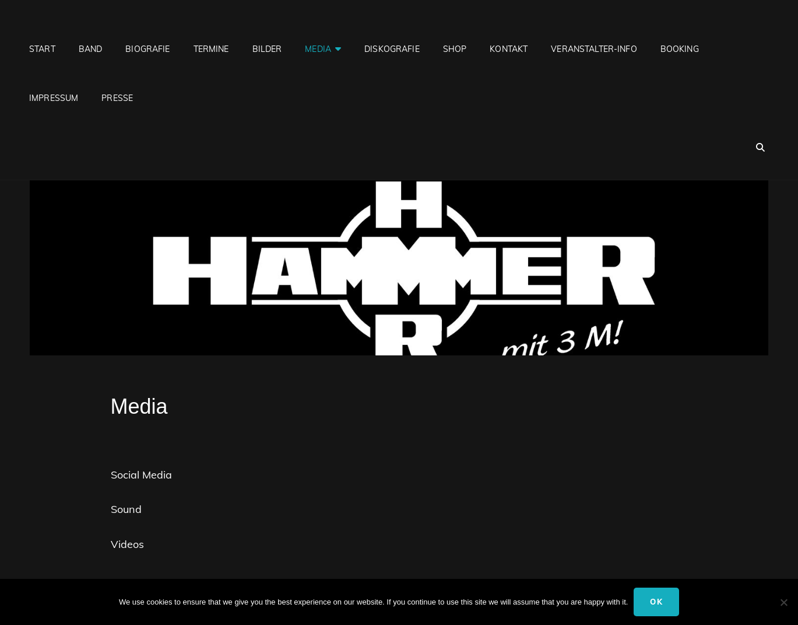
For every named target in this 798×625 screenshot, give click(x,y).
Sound (126, 509)
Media (318, 49)
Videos (127, 544)
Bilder (267, 49)
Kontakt (509, 49)
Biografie (147, 49)
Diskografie (392, 49)
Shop (455, 49)
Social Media (141, 474)
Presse (117, 98)
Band (91, 49)
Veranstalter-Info (594, 49)
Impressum (53, 98)
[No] (783, 602)
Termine (211, 49)
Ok (656, 601)
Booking (679, 49)
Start (42, 49)
